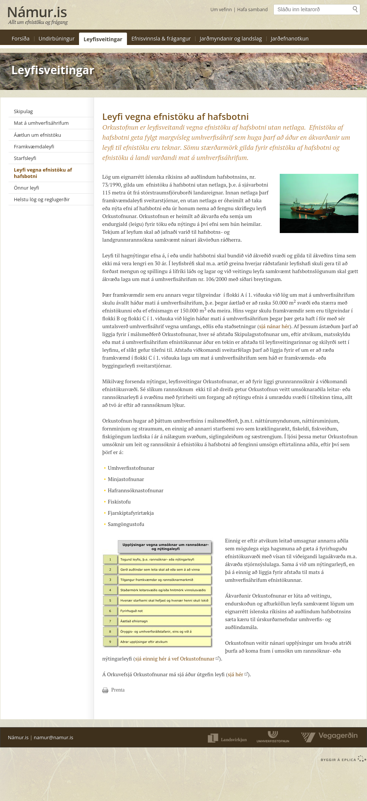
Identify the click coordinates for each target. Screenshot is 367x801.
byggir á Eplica (341, 758)
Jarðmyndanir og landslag (231, 38)
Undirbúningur (57, 38)
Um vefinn (221, 9)
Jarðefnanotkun (290, 38)
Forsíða (21, 38)
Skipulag (23, 111)
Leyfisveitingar (103, 39)
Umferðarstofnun (273, 737)
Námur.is (18, 737)
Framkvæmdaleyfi (34, 146)
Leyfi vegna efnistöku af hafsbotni (43, 172)
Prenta (118, 690)
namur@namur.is (53, 737)
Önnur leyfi (26, 187)
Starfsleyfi (25, 158)
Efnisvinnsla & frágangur (161, 38)
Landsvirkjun (227, 737)
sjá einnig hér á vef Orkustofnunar (177, 658)
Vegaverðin (327, 737)
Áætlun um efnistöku (37, 135)
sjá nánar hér (274, 326)
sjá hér (238, 674)
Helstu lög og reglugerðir (42, 199)
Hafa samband (252, 9)
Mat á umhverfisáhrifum (41, 123)
